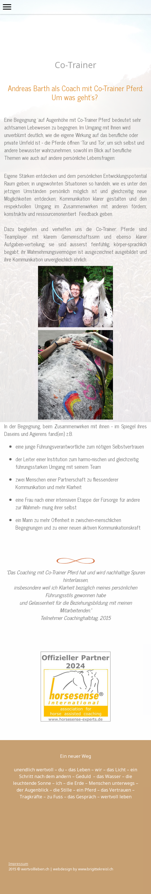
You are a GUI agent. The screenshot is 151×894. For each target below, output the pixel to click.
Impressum (18, 863)
